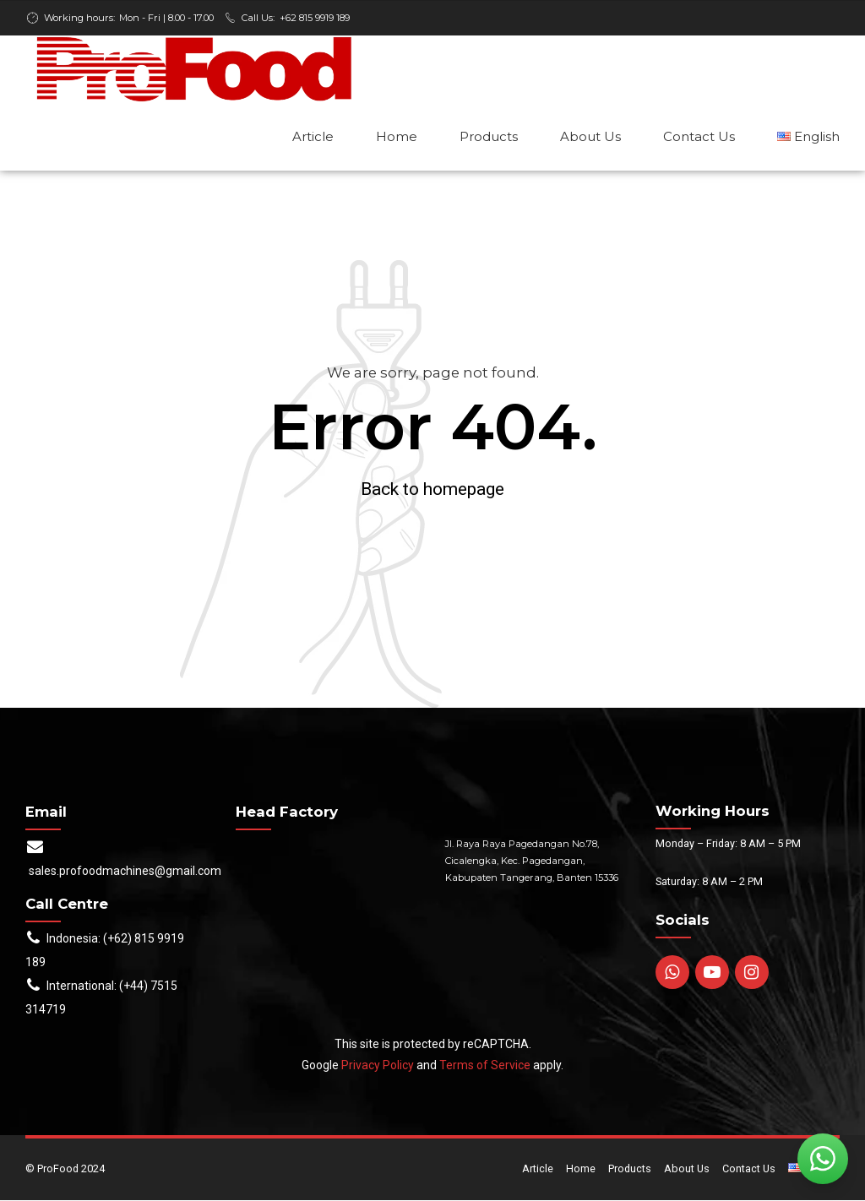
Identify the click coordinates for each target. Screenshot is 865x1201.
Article (313, 136)
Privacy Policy (377, 1066)
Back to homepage (432, 490)
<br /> (328, 900)
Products (489, 136)
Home (396, 136)
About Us (590, 136)
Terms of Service (484, 1066)
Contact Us (699, 136)
